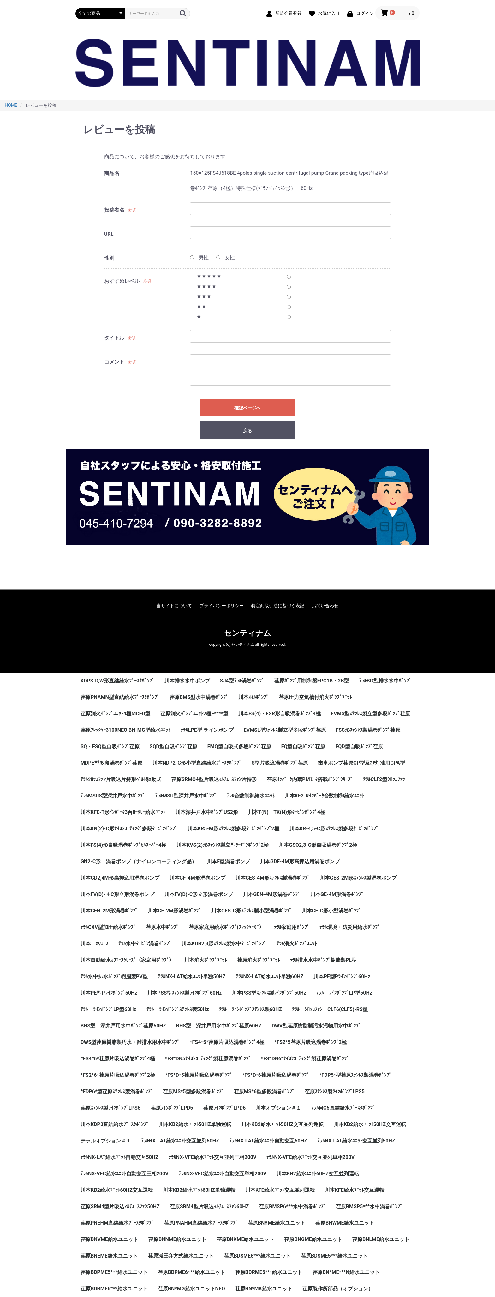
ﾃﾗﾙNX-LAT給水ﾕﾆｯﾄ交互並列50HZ (356, 1141)
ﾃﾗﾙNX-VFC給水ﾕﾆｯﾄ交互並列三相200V (213, 1157)
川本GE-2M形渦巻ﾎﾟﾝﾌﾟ (174, 911)
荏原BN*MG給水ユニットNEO (191, 1289)
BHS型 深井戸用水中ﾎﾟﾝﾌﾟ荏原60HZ (219, 1026)
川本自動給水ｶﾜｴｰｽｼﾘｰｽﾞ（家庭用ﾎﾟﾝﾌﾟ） (127, 960)
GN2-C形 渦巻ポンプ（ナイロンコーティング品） (139, 861)
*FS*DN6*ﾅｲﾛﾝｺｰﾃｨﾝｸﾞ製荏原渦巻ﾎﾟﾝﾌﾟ (305, 1059)
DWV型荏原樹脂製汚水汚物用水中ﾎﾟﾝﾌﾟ (316, 1026)
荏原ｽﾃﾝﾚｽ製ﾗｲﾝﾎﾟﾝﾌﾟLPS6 (110, 1108)
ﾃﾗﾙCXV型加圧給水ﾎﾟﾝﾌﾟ (108, 927)
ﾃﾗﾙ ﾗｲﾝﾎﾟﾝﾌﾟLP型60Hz (108, 1009)
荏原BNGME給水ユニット (313, 1239)
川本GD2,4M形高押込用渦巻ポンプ (120, 878)
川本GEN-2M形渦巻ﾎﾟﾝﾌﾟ (109, 911)
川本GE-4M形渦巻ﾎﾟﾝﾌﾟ (337, 894)
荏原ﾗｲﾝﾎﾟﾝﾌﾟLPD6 (224, 1108)
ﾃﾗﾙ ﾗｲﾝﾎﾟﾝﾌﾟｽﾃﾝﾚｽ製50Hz (177, 1009)
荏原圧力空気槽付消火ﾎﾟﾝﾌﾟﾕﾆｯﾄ (315, 697)
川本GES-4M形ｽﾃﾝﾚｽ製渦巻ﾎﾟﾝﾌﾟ (273, 878)
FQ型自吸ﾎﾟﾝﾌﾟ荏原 (303, 746)
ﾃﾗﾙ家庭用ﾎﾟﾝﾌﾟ (291, 927)
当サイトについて (174, 605)
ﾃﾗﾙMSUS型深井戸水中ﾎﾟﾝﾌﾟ (113, 796)
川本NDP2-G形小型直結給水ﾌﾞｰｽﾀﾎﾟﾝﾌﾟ (197, 763)
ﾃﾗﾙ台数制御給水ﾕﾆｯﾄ (251, 796)
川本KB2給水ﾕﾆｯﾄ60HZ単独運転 (199, 1190)
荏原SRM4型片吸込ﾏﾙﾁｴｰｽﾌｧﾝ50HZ (120, 1206)
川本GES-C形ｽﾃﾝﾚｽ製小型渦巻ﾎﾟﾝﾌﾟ (251, 911)
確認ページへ (247, 407)
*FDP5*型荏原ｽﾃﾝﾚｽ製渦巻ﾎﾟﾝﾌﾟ (355, 1075)
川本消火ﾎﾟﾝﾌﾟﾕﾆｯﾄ (205, 960)
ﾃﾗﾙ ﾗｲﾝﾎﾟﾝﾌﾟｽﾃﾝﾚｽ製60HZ (250, 1009)
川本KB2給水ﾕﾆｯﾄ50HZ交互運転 (370, 1124)
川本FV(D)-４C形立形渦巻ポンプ (117, 894)
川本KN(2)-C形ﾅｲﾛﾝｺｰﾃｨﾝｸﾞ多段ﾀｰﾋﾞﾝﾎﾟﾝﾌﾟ (129, 829)
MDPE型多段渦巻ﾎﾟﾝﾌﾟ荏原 (111, 763)
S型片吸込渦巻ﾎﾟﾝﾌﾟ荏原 (280, 763)
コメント (114, 362)
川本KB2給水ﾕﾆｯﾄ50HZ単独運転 (195, 1124)
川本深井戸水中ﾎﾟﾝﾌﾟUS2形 (207, 812)
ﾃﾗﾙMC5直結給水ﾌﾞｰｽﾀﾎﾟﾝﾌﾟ (343, 1108)
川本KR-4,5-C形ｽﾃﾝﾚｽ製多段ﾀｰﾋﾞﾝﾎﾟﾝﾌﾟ (334, 829)
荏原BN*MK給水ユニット (263, 1289)
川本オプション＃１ (278, 1108)
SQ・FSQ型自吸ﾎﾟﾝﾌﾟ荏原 (110, 746)
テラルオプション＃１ (106, 1141)
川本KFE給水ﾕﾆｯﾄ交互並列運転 (280, 1190)
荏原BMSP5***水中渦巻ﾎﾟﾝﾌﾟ (369, 1206)
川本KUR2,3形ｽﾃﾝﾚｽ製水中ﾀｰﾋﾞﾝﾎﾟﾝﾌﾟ (224, 944)
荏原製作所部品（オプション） (337, 1289)
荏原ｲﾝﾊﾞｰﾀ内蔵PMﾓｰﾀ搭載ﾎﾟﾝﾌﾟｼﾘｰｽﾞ (310, 779)
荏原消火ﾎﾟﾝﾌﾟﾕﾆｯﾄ (258, 960)
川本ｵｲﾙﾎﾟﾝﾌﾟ (253, 697)
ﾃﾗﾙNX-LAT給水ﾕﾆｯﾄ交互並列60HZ (180, 1141)
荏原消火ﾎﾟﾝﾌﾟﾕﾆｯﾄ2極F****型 (194, 714)
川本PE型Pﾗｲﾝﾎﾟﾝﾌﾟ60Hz (341, 976)
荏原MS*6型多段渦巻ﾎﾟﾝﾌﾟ (264, 1091)
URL (108, 234)
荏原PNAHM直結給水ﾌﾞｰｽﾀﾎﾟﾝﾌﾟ (201, 1223)
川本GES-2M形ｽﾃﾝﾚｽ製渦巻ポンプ (358, 878)
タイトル (114, 338)
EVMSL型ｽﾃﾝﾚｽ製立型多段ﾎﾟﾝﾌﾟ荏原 (285, 730)
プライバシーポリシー (222, 605)
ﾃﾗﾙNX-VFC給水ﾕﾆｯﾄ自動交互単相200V (223, 1174)
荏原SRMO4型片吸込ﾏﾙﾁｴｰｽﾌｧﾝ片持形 (214, 779)
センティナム (247, 633)
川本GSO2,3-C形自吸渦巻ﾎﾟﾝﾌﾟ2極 (318, 845)
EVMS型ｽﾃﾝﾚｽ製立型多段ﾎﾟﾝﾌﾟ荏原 (370, 714)
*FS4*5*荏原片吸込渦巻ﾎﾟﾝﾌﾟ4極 (227, 1042)
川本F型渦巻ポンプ (228, 861)
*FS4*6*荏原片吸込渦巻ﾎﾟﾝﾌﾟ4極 (118, 1059)
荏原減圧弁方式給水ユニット (181, 1256)
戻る (247, 430)
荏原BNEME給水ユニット (109, 1256)
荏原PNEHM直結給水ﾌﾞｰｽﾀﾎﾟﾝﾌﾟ (117, 1223)
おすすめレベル (122, 281)
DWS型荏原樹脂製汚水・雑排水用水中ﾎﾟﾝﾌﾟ (130, 1042)
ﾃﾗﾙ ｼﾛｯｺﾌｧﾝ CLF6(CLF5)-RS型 (330, 1009)
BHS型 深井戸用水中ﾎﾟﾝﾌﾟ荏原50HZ (123, 1026)
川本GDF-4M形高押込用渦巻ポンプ (300, 861)
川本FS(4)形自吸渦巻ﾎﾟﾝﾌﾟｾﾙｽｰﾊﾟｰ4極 (123, 845)
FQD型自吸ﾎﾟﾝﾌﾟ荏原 (359, 746)
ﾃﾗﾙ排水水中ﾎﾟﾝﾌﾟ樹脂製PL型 (323, 960)
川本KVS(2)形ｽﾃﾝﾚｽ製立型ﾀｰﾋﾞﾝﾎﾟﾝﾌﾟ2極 (222, 845)
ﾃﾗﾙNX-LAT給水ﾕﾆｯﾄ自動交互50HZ (119, 1157)
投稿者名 (114, 210)
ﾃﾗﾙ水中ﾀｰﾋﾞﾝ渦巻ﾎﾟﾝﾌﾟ (144, 944)
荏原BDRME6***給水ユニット (114, 1289)
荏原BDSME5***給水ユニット (334, 1256)
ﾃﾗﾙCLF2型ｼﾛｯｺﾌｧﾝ (384, 779)
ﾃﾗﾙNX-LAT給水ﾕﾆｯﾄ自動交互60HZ (268, 1141)
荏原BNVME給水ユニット (109, 1239)
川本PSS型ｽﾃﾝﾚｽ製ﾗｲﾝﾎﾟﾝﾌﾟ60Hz (184, 993)
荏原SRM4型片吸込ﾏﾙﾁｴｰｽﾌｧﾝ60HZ (209, 1206)
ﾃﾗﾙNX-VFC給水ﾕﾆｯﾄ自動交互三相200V (125, 1174)
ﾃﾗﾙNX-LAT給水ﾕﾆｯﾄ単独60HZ (270, 976)
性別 (109, 258)
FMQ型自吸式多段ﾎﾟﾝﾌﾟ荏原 (239, 746)
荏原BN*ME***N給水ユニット (346, 1272)
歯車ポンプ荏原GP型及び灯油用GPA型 (361, 763)
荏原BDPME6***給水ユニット (191, 1272)
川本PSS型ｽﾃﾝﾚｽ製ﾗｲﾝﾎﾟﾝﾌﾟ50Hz (269, 993)
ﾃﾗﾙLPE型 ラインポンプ (207, 730)
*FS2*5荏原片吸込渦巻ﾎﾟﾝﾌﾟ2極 (310, 1042)
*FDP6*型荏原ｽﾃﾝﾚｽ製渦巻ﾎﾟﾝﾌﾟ (117, 1091)
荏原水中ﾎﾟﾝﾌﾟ (162, 927)
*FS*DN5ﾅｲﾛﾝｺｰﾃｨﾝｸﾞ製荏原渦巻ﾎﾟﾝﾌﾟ (208, 1059)
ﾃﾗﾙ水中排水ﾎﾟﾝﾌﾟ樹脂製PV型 (114, 976)
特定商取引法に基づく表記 (277, 605)
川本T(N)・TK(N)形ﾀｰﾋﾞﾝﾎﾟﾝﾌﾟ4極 (286, 812)
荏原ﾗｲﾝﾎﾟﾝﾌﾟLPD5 (172, 1108)
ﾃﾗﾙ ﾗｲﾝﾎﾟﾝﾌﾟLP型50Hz (344, 993)
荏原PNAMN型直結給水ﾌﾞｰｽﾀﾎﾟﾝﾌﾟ (120, 697)
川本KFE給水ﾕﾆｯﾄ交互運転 (354, 1190)
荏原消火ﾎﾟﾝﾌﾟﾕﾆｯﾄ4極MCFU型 (115, 714)
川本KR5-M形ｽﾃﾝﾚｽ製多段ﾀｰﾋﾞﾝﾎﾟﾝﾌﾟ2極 (233, 829)
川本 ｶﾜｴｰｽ (94, 944)
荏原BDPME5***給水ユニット (114, 1272)
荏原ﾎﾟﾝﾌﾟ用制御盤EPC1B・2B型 (311, 681)
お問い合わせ (325, 605)
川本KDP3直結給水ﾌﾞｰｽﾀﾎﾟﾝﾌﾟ (115, 1124)
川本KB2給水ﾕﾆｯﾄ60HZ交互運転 (117, 1190)
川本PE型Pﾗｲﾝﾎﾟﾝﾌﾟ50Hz (109, 993)
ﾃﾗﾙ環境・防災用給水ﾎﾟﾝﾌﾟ (349, 927)
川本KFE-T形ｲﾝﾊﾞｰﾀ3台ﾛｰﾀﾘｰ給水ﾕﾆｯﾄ (123, 812)
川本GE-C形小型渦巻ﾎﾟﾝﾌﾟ (331, 911)
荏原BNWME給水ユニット (344, 1223)
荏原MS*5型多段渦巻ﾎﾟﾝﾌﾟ (193, 1091)
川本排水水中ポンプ (187, 681)
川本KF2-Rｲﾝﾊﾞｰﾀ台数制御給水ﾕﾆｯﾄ (325, 796)
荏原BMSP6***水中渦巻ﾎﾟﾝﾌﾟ (292, 1206)
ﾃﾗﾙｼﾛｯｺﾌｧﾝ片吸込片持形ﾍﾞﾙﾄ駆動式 (121, 779)
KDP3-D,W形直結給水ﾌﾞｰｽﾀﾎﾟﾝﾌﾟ (117, 681)
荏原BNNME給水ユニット (177, 1239)
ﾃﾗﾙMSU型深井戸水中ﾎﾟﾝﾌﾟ (185, 796)
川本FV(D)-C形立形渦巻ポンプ (198, 894)
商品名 (111, 173)
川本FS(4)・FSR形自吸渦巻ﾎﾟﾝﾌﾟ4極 (279, 714)
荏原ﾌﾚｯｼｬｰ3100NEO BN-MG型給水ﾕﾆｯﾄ (125, 730)
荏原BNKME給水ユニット (245, 1239)
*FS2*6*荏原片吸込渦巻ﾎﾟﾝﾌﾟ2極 (118, 1075)
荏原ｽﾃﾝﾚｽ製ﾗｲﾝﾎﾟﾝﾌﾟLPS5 (335, 1091)
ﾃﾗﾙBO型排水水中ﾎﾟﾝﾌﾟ (385, 681)
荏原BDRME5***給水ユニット (268, 1272)
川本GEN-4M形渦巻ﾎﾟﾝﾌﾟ (271, 894)
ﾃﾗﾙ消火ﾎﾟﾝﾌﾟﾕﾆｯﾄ (297, 944)
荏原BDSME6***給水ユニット (257, 1256)
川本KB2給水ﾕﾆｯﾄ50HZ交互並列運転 (282, 1124)
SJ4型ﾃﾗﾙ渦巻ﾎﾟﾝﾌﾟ (242, 681)
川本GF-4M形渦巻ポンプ (197, 878)
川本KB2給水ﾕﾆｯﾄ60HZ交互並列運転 (318, 1174)
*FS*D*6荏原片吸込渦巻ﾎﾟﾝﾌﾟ (275, 1075)
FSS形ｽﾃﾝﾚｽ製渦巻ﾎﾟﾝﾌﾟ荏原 (368, 730)
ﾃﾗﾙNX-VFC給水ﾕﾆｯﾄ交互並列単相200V (310, 1157)
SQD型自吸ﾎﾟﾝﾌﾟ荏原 (173, 746)
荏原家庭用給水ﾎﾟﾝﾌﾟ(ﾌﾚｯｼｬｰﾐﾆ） (226, 927)
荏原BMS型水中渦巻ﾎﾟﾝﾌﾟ (199, 697)
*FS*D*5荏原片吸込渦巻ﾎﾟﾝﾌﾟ (198, 1075)
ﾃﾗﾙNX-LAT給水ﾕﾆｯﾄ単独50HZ (192, 976)
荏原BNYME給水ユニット (276, 1223)
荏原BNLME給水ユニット (380, 1239)
